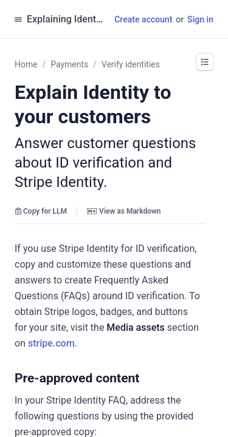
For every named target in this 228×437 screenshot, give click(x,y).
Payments (69, 64)
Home (26, 64)
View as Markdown (124, 211)
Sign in (200, 19)
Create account (143, 19)
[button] (145, 378)
